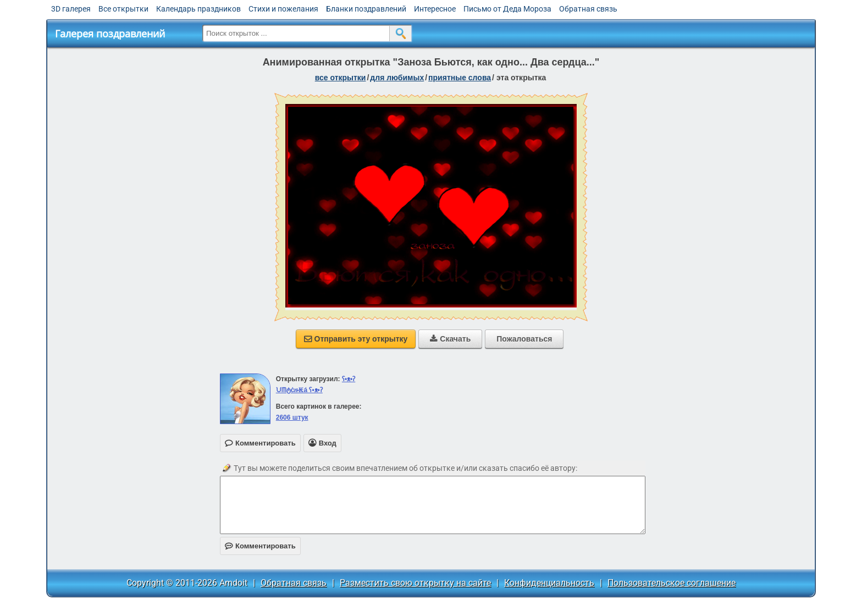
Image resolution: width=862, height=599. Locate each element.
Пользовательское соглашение (671, 583)
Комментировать (260, 546)
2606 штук (292, 417)
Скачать (450, 338)
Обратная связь (588, 8)
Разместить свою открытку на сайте (415, 583)
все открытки (340, 77)
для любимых (397, 77)
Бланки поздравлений (366, 8)
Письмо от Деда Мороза (507, 8)
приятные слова (459, 77)
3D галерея (71, 8)
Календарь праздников (198, 8)
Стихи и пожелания (283, 8)
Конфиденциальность (549, 583)
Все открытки (123, 8)
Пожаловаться (524, 338)
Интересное (435, 8)
